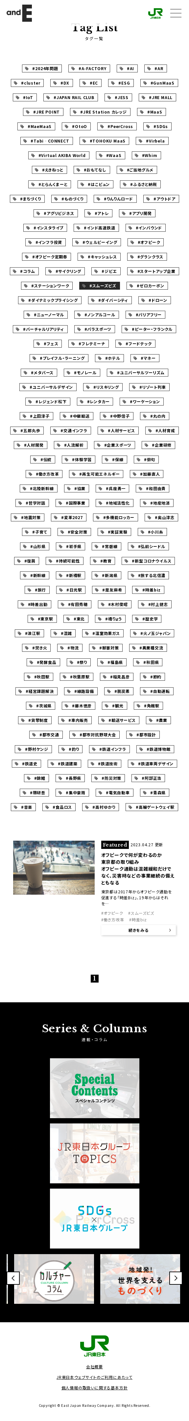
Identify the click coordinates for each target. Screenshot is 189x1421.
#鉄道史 (29, 763)
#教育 (105, 561)
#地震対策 (31, 517)
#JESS (122, 97)
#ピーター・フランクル (152, 329)
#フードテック (139, 343)
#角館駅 (151, 705)
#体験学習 (82, 459)
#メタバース (42, 372)
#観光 (117, 705)
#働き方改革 (47, 474)
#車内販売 (78, 720)
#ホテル (112, 358)
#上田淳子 (40, 416)
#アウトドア (165, 198)
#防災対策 (111, 778)
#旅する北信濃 (152, 575)
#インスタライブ (48, 227)
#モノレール (85, 372)
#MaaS (154, 112)
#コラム (27, 271)
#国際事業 (75, 503)
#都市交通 (49, 734)
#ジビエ (109, 271)
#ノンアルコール (99, 314)
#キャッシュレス (102, 256)
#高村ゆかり (103, 807)
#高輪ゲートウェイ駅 (155, 807)
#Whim (149, 155)
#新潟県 (109, 575)
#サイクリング (69, 271)
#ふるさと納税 (143, 184)
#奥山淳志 (165, 517)
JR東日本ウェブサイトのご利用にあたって (94, 1377)
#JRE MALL (161, 97)
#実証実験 (118, 532)
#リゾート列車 (152, 387)
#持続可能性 (68, 561)
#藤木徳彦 (82, 705)
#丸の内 (158, 416)
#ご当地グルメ (140, 169)
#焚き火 (39, 647)
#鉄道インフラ (112, 749)
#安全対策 (77, 532)
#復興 (29, 561)
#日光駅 (74, 589)
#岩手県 (74, 546)
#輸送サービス (122, 720)
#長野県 (73, 778)
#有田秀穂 (78, 604)
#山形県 (38, 546)
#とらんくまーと (52, 184)
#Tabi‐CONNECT (50, 141)
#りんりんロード (118, 198)
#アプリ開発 (140, 213)
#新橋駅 (74, 575)
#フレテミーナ (92, 343)
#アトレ (102, 213)
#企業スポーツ (118, 445)
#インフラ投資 (48, 242)
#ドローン (158, 300)
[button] (13, 1278)
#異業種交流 (151, 647)
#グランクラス (150, 256)
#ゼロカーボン (150, 285)
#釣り (74, 749)
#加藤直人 (150, 474)
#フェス (51, 343)
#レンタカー (98, 401)
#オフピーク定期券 (49, 256)
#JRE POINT (46, 112)
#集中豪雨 (75, 792)
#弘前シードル (152, 546)
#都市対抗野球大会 (98, 734)
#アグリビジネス (59, 213)
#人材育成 (165, 430)
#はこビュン (99, 184)
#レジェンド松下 (50, 401)
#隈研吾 (37, 792)
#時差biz (151, 589)
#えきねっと (52, 169)
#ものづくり (72, 198)
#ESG (124, 83)
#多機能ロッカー (118, 517)
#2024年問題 (45, 68)
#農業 (161, 720)
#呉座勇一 (116, 488)
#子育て (39, 532)
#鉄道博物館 (159, 749)
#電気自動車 (118, 792)
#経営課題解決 (40, 691)
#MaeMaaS (40, 126)
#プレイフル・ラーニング (62, 358)
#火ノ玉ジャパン (155, 633)
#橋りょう (113, 618)
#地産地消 (160, 503)
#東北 (79, 618)
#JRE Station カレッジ (103, 112)
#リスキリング (106, 387)
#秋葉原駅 (80, 676)
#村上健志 (158, 604)
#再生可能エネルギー (99, 474)
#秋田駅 (42, 676)
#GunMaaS (163, 83)
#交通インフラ (73, 430)
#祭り (82, 662)
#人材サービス (121, 430)
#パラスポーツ (98, 329)
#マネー (148, 358)
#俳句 (149, 459)
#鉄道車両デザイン (156, 763)
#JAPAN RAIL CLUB (74, 97)
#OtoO (79, 126)
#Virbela (155, 141)
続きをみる (139, 930)
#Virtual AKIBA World (62, 155)
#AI (130, 68)
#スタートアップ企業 (156, 271)
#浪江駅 (32, 633)
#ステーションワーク (50, 285)
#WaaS (114, 155)
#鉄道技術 (108, 763)
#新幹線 (38, 575)
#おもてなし (95, 169)
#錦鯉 (39, 778)
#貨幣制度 (38, 720)
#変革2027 (72, 517)
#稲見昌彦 (120, 676)
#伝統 (46, 459)
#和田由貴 (156, 488)
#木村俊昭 (118, 604)
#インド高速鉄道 (99, 227)
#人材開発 (34, 445)
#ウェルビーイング (100, 242)
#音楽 (26, 807)
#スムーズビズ (102, 285)
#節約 (155, 676)
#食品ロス (62, 807)
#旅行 (40, 589)
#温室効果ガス (106, 633)
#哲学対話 (35, 503)
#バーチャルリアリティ (43, 329)
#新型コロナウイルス (151, 561)
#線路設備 (84, 691)
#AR (158, 68)
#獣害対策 (109, 647)
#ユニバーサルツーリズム (141, 372)
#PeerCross (120, 126)
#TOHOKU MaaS (108, 141)
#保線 (117, 459)
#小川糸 (155, 532)
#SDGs (161, 126)
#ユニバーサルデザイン (51, 387)
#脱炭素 (122, 691)
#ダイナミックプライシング (53, 300)
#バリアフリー (149, 314)
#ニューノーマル (49, 314)
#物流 (73, 647)
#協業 (79, 488)
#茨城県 (44, 705)
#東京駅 (45, 618)
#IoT (28, 97)
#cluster (30, 83)
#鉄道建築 (68, 763)
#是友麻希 (112, 589)
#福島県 (115, 662)
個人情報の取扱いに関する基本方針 (94, 1387)
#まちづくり (30, 198)
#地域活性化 (118, 503)
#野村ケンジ (36, 749)
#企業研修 (162, 445)
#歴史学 (150, 618)
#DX (64, 83)
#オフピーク (149, 242)
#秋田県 (151, 662)
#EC (94, 83)
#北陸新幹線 (42, 488)
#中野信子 (120, 416)
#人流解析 (74, 445)
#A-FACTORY (92, 68)
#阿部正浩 (151, 778)
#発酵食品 (47, 662)
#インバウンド (149, 227)
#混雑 (66, 633)
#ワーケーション (145, 401)
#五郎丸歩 (30, 430)
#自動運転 (160, 691)
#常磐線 (109, 546)
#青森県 (158, 792)
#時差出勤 (38, 604)
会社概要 (94, 1366)
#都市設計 (146, 734)
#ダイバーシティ (113, 300)
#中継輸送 (80, 416)
